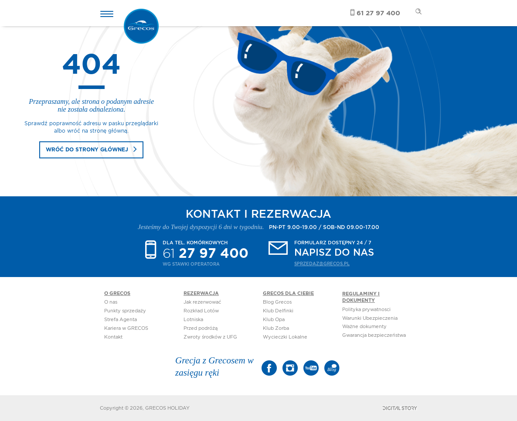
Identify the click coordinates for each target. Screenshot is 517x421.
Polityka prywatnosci (366, 309)
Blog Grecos (277, 302)
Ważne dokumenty (364, 326)
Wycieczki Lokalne (285, 337)
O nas (110, 302)
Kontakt (113, 337)
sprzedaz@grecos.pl (322, 264)
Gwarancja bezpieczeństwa (374, 335)
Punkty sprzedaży (125, 310)
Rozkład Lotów (201, 310)
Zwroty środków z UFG (210, 337)
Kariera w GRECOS (126, 328)
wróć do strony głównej (87, 149)
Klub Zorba (276, 328)
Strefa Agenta (120, 319)
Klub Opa (274, 319)
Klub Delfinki (278, 310)
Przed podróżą (201, 328)
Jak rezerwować (202, 302)
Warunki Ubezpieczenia (370, 318)
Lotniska (193, 319)
